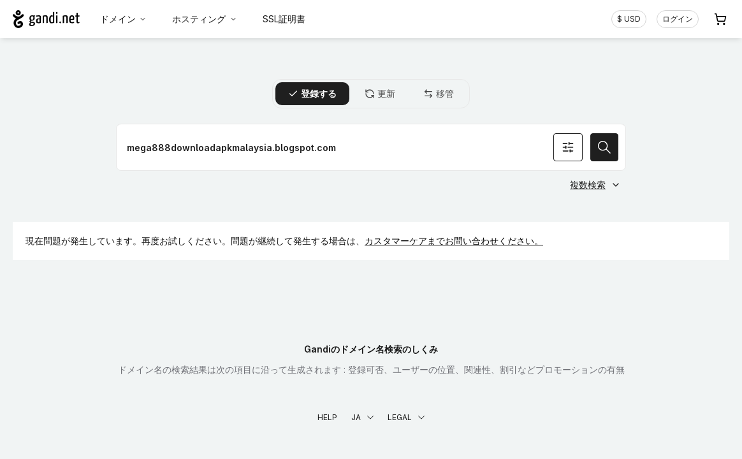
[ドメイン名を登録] (371, 147)
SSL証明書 (284, 18)
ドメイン (123, 18)
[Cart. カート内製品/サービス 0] (720, 19)
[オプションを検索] (568, 147)
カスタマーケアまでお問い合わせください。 (454, 240)
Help (327, 417)
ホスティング (204, 18)
